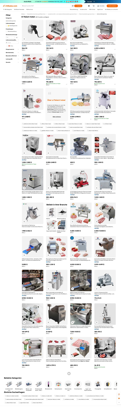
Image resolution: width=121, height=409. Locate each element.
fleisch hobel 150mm (37, 402)
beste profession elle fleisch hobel (13, 399)
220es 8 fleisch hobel (10, 402)
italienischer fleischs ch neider (29, 130)
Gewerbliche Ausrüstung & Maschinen (36, 14)
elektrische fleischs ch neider (75, 396)
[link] (119, 394)
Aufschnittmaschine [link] (102, 14)
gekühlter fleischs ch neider (47, 130)
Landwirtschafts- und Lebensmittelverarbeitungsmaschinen (62, 14)
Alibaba (23, 14)
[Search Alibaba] (46, 6)
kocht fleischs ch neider (78, 130)
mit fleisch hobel (107, 123)
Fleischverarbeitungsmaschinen (87, 14)
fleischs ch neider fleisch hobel (92, 123)
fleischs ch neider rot (60, 396)
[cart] (94, 6)
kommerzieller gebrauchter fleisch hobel (33, 399)
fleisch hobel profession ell (63, 130)
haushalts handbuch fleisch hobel (30, 396)
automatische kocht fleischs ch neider (95, 396)
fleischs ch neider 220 (46, 396)
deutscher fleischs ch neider (53, 399)
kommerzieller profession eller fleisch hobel (32, 127)
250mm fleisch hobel (45, 123)
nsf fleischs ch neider (68, 399)
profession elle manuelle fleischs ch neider (56, 127)
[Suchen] (78, 6)
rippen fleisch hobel (24, 402)
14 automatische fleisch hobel (99, 399)
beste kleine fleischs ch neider (74, 123)
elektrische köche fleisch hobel (29, 123)
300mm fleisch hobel (59, 123)
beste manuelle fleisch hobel (76, 127)
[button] (73, 6)
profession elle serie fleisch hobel (93, 127)
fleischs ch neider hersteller (12, 396)
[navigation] (11, 194)
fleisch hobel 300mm (92, 130)
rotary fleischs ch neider (83, 399)
